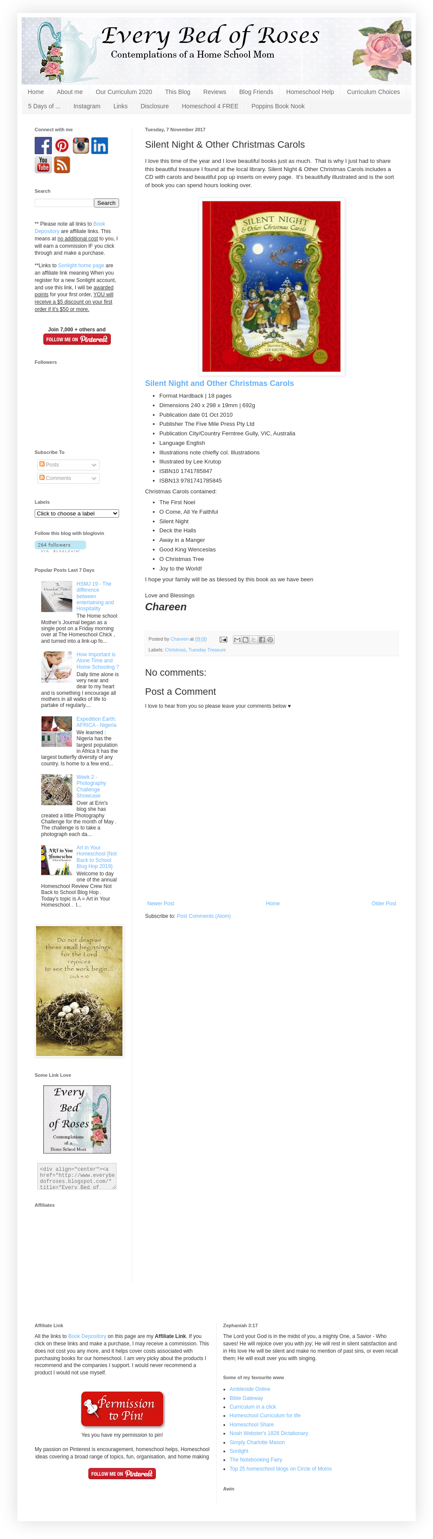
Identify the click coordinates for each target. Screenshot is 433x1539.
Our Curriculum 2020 (124, 91)
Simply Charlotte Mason (256, 1442)
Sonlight (238, 1451)
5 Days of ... (44, 106)
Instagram (87, 106)
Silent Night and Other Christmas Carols (219, 383)
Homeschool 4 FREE (210, 106)
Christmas (175, 649)
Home (36, 91)
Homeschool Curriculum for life (265, 1416)
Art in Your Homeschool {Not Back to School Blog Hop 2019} (97, 857)
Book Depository (87, 1336)
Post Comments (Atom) (204, 916)
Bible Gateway (246, 1398)
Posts (49, 465)
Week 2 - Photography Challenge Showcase (91, 786)
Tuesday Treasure (207, 649)
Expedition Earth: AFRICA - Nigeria (96, 722)
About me (70, 91)
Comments (55, 478)
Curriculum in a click (252, 1407)
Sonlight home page (81, 265)
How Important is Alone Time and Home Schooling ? (98, 660)
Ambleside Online (249, 1389)
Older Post (384, 904)
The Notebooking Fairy (255, 1460)
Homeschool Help (310, 91)
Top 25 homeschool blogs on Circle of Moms (280, 1469)
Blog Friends (256, 91)
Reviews (215, 91)
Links (120, 106)
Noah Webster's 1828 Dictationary (268, 1433)
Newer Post (160, 904)
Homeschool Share (251, 1425)
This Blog (177, 91)
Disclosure (155, 106)
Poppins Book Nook (278, 106)
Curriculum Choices (373, 91)
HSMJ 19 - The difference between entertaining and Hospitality (95, 596)
